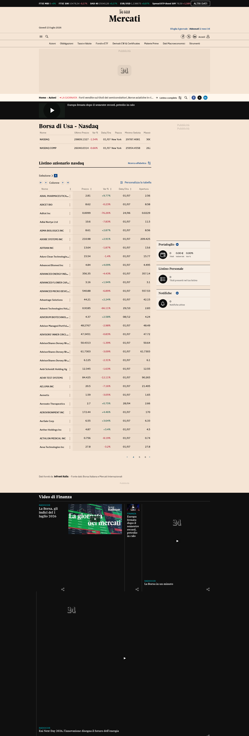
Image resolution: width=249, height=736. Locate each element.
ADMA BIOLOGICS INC (52, 230)
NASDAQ (44, 139)
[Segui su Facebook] (183, 36)
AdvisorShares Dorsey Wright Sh (57, 360)
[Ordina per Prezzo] (91, 189)
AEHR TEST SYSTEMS (51, 377)
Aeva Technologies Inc (52, 447)
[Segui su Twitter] (189, 36)
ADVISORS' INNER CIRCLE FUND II (58, 334)
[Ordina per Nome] (70, 189)
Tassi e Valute (84, 43)
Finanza (131, 513)
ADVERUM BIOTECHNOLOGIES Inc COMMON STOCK (68, 317)
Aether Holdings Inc (51, 429)
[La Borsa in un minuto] (177, 541)
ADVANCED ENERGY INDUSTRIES (58, 273)
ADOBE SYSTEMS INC (51, 239)
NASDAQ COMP (48, 148)
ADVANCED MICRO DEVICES (55, 291)
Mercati (124, 18)
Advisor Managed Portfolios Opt (57, 325)
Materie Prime (151, 43)
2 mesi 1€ (199, 28)
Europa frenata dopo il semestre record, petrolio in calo (101, 105)
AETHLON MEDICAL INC (53, 438)
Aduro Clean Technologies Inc (56, 256)
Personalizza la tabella (135, 182)
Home (42, 97)
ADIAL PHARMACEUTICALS (54, 196)
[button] (41, 36)
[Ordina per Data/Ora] (130, 189)
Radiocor (44, 505)
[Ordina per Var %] (110, 189)
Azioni (52, 43)
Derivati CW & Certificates (126, 43)
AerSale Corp (47, 421)
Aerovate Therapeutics (52, 403)
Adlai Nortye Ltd (49, 222)
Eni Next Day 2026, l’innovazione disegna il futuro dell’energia (79, 731)
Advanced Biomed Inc (51, 265)
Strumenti (194, 43)
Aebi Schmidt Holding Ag (53, 369)
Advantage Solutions (51, 299)
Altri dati (200, 3)
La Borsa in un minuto (158, 584)
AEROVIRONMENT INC (52, 412)
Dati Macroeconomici (174, 43)
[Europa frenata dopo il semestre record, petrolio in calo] (133, 507)
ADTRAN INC (47, 247)
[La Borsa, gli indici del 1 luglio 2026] (95, 519)
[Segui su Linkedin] (195, 36)
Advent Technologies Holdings (56, 308)
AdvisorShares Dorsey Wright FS (57, 343)
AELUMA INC (47, 386)
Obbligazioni (66, 43)
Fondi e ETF (102, 43)
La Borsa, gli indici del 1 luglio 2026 (48, 512)
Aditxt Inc (45, 213)
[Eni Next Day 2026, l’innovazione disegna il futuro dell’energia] (124, 658)
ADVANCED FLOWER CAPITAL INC (58, 282)
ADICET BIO (46, 204)
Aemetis (44, 395)
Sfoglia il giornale (179, 28)
